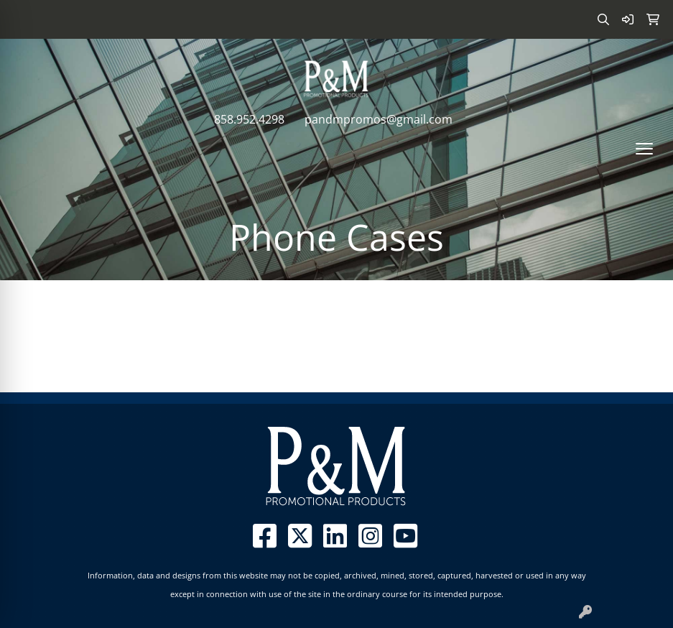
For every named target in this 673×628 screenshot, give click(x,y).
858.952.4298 (249, 119)
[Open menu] (644, 148)
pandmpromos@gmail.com (378, 119)
